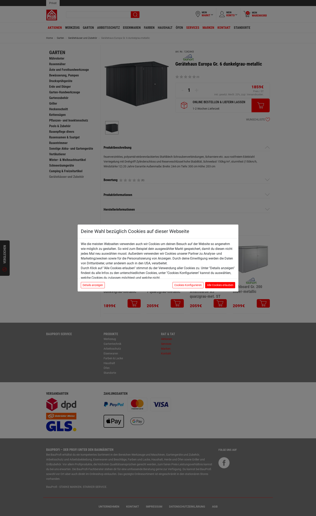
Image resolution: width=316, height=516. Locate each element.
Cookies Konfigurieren (188, 285)
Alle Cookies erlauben (220, 285)
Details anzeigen (93, 285)
